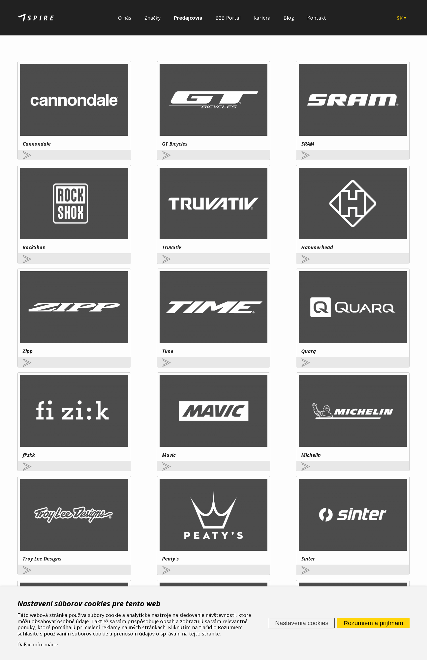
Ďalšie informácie (37, 644)
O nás (124, 17)
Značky (152, 17)
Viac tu (65, 524)
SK (399, 18)
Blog (288, 17)
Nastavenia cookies (301, 623)
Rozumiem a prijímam (373, 623)
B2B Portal (227, 17)
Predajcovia (188, 17)
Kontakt (316, 17)
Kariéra (262, 17)
